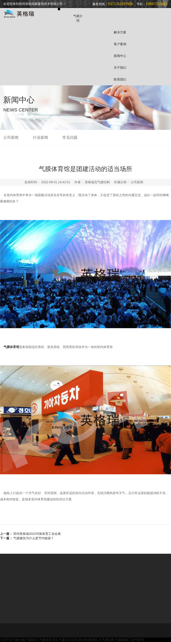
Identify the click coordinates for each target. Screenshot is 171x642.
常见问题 (69, 137)
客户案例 (120, 44)
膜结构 (83, 640)
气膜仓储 (18, 640)
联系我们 (120, 79)
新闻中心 (120, 56)
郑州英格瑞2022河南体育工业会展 (37, 533)
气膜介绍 (78, 18)
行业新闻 (40, 137)
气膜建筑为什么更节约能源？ (33, 538)
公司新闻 (10, 137)
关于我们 (120, 67)
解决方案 (120, 32)
